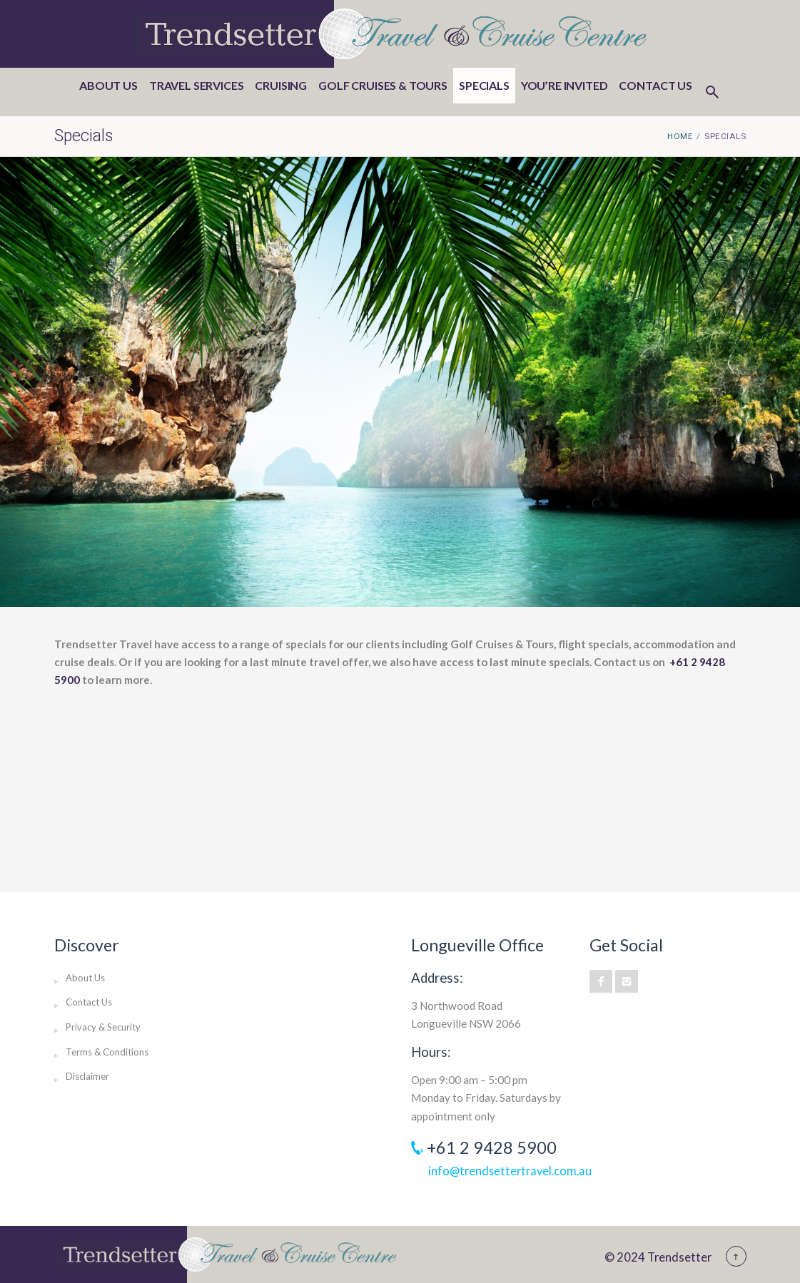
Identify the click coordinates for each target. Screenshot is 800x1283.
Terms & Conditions (107, 1052)
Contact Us (655, 85)
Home (680, 136)
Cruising (281, 85)
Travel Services (196, 85)
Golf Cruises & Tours (382, 85)
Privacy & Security (103, 1027)
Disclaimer (87, 1076)
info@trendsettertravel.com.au (510, 1170)
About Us (108, 85)
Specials (484, 85)
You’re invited (564, 85)
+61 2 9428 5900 (492, 1147)
